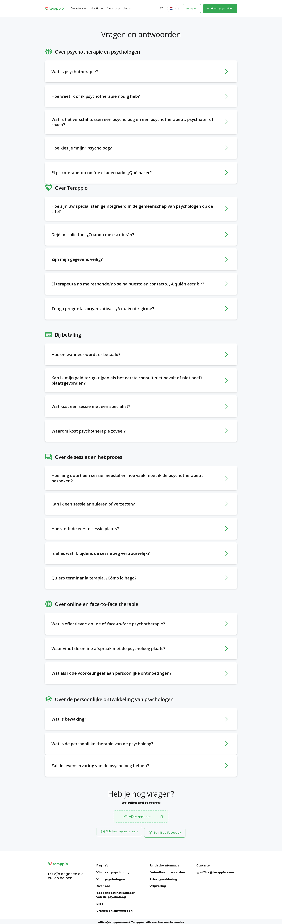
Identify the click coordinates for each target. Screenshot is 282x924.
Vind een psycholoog (220, 8)
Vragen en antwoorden (114, 909)
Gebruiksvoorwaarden (167, 871)
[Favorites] (161, 8)
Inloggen (191, 8)
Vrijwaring (158, 884)
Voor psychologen (110, 878)
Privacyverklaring (163, 878)
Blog (100, 902)
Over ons (103, 884)
